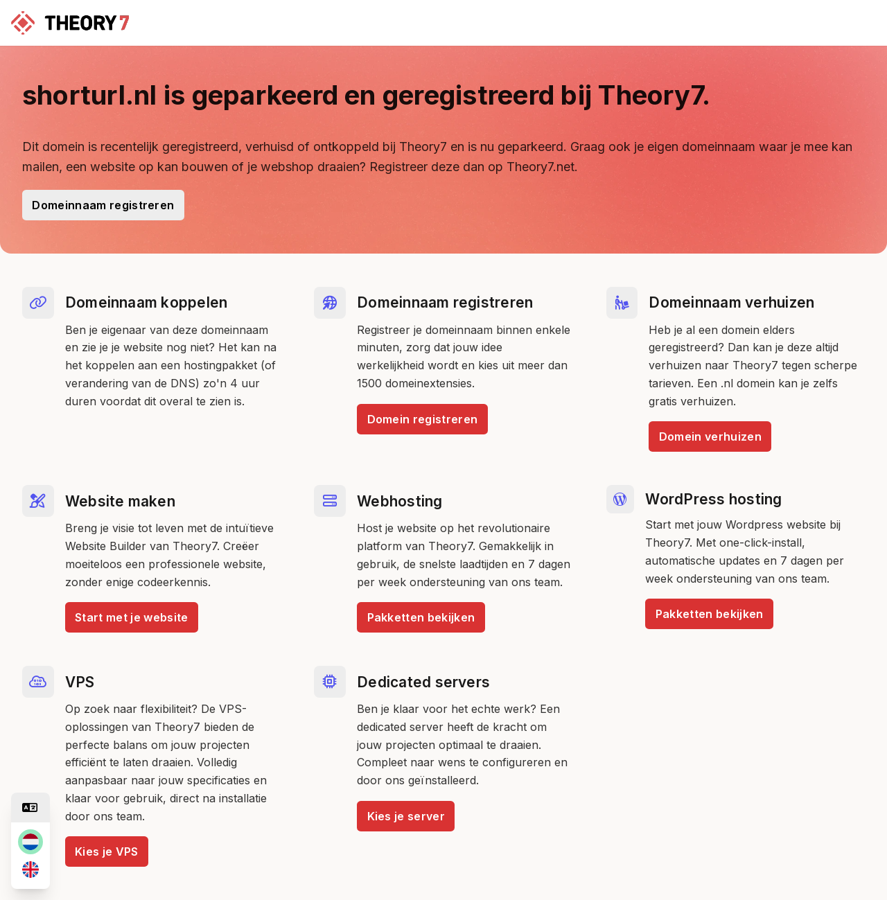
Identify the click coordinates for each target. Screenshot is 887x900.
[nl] (30, 841)
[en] (30, 869)
